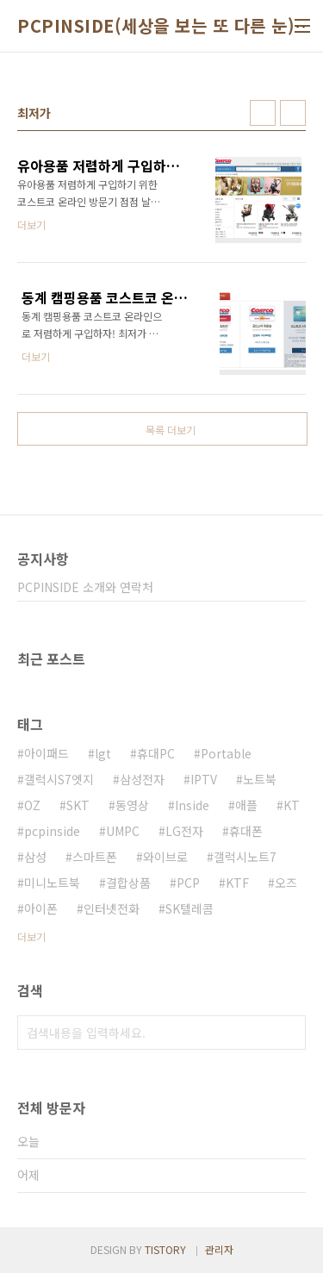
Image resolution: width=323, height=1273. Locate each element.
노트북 (259, 779)
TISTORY (165, 1249)
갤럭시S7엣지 (59, 779)
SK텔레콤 (189, 908)
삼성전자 (142, 779)
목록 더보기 (171, 429)
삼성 (35, 856)
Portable (226, 753)
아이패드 (46, 753)
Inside (192, 805)
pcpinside (52, 830)
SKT (78, 805)
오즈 (286, 882)
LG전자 (184, 830)
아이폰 (41, 908)
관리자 (219, 1249)
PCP (188, 882)
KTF (237, 882)
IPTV (203, 779)
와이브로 (165, 856)
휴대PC (156, 753)
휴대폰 (246, 830)
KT (291, 805)
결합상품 (128, 882)
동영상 (132, 805)
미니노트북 (52, 882)
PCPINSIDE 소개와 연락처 (85, 587)
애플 (246, 805)
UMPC (123, 830)
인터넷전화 (112, 908)
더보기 (31, 936)
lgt (103, 753)
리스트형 (293, 113)
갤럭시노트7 (245, 856)
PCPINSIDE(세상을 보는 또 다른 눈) (156, 25)
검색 (288, 1032)
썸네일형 (263, 113)
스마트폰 (94, 856)
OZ (32, 805)
